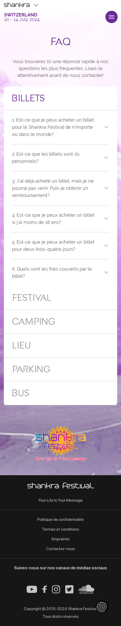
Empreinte (61, 538)
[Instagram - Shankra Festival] (56, 592)
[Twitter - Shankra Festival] (69, 592)
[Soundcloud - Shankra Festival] (86, 592)
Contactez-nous (60, 548)
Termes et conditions (60, 529)
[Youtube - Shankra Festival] (32, 591)
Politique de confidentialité (60, 519)
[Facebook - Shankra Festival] (44, 591)
